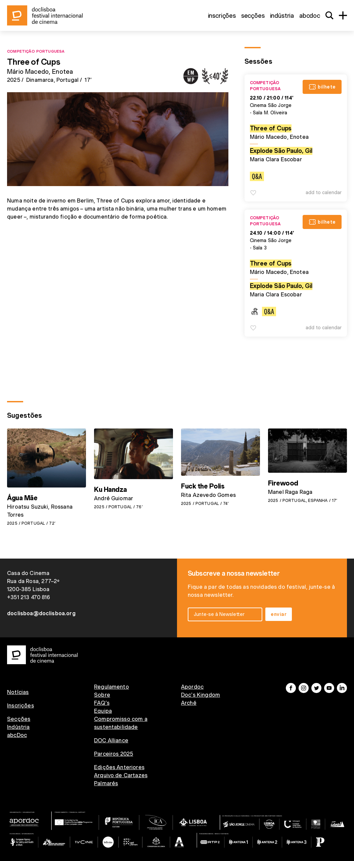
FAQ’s (101, 703)
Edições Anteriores (119, 767)
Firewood (283, 483)
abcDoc (309, 15)
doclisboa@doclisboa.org (41, 613)
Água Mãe (22, 498)
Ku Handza (110, 489)
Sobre (102, 695)
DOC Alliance (111, 740)
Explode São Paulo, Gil (281, 150)
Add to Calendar (324, 192)
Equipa (103, 711)
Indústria (282, 15)
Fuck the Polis (202, 486)
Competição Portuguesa (35, 51)
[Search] (329, 15)
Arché (188, 703)
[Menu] (343, 15)
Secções (253, 15)
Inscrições (222, 15)
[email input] (225, 614)
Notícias (18, 692)
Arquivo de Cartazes (120, 775)
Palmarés (106, 783)
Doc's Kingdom (200, 695)
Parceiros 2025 (113, 754)
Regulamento (111, 687)
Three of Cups (271, 128)
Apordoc (192, 687)
